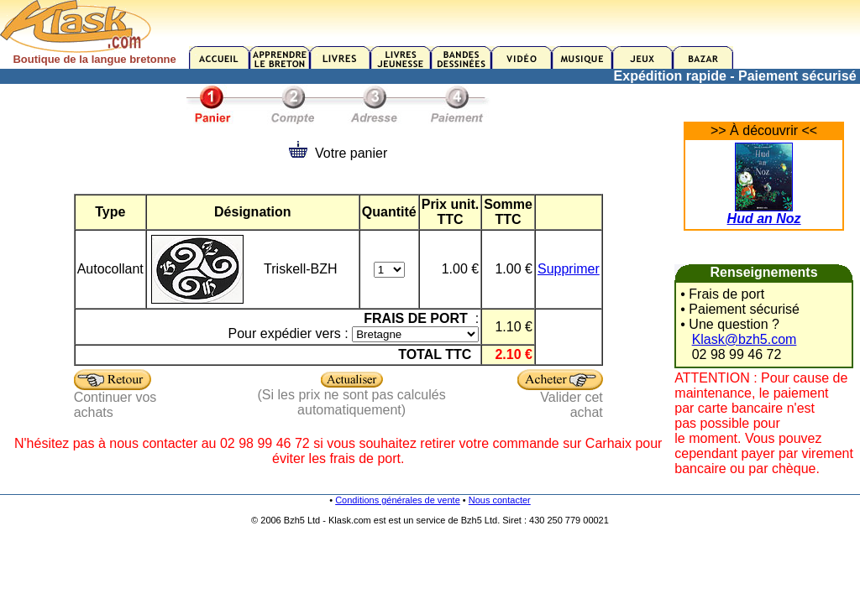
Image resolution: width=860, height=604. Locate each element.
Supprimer (569, 269)
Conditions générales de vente (397, 500)
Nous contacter (500, 500)
